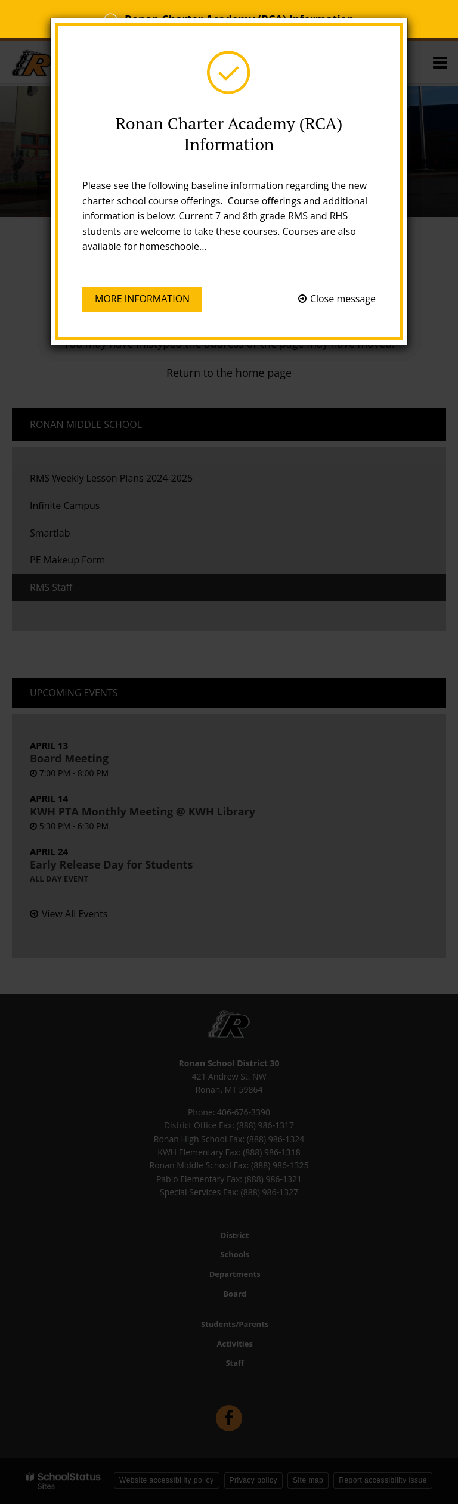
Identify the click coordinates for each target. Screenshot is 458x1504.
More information (142, 299)
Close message (343, 298)
